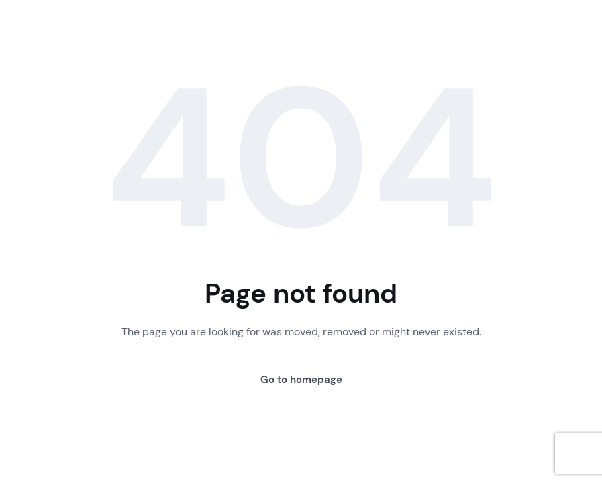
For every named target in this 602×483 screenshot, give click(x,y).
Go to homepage (301, 379)
